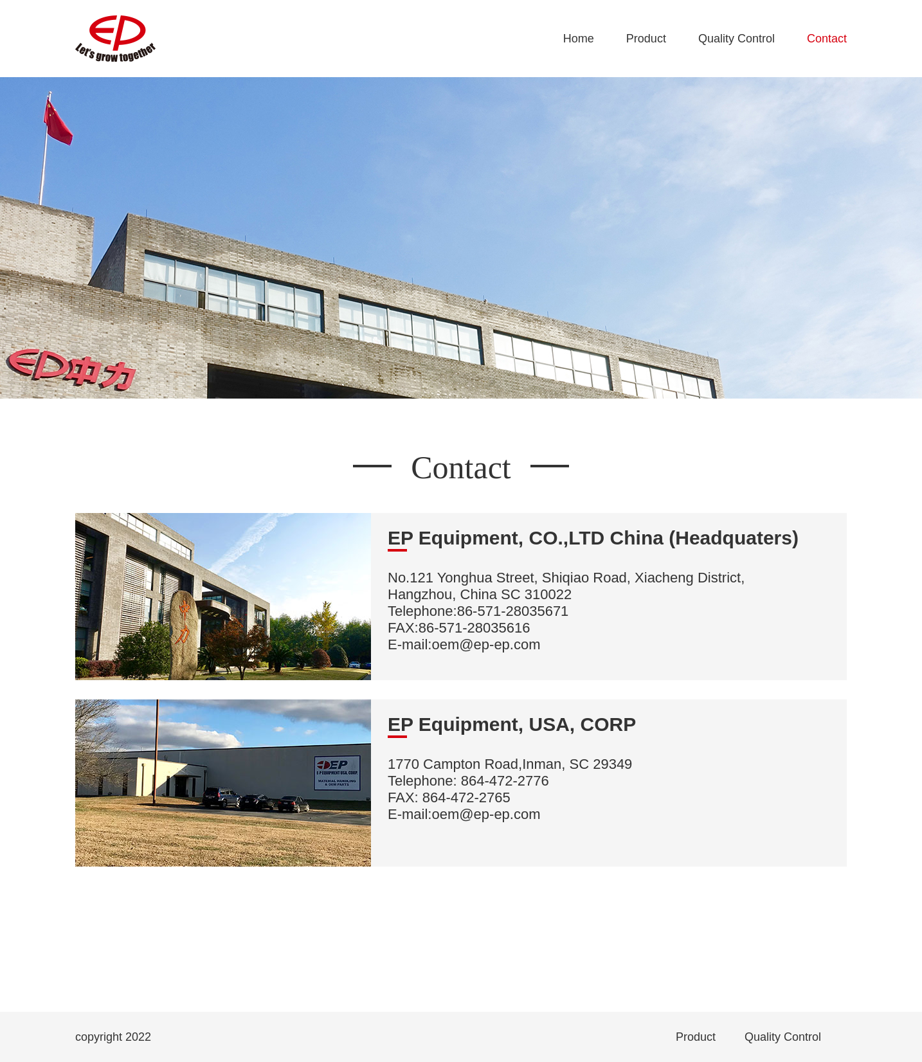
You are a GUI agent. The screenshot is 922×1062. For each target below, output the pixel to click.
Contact (827, 38)
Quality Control (736, 38)
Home (578, 38)
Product (646, 38)
